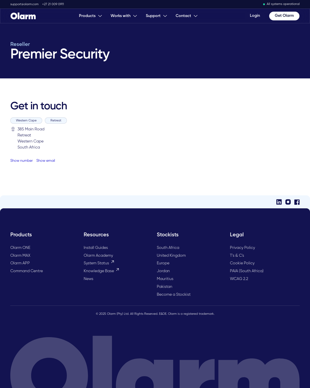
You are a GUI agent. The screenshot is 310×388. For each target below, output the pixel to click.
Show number (21, 161)
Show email (45, 161)
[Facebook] (297, 202)
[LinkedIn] (279, 202)
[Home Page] (23, 16)
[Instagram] (288, 202)
